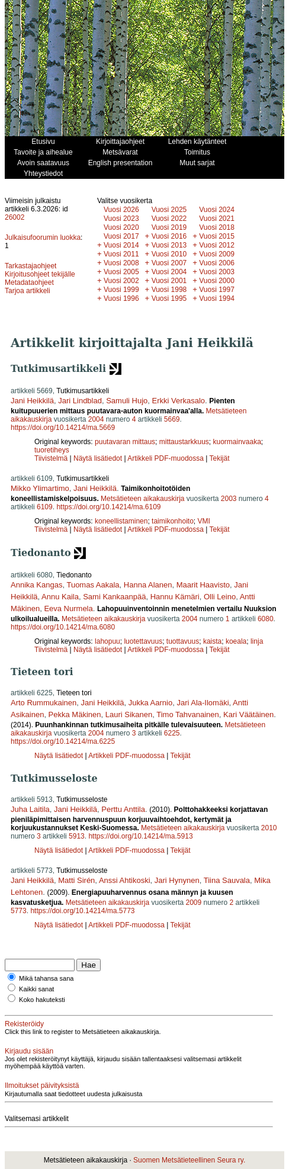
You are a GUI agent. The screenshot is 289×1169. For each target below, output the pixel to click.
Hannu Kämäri (175, 596)
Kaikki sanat (36, 989)
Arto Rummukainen (43, 702)
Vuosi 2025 (169, 209)
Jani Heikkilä (32, 400)
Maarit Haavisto (203, 584)
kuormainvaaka (237, 442)
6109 (45, 507)
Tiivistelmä (51, 458)
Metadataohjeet (29, 282)
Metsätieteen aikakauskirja (142, 498)
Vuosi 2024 (217, 209)
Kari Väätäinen (248, 714)
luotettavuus (143, 641)
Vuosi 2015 (217, 236)
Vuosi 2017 (121, 236)
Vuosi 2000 (217, 281)
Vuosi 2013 (169, 245)
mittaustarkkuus (184, 442)
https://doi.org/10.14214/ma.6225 (63, 741)
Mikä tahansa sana (46, 978)
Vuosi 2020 (121, 227)
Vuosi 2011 (121, 254)
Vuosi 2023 (121, 218)
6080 (266, 619)
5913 (77, 836)
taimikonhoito (173, 521)
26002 (14, 217)
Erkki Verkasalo (178, 400)
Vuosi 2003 (217, 272)
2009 (193, 902)
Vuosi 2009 (217, 254)
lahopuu (107, 641)
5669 (172, 419)
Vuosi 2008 (121, 263)
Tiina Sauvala (227, 880)
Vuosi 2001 (169, 281)
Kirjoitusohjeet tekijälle (40, 274)
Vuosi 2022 (169, 218)
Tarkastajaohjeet (30, 266)
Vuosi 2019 (169, 227)
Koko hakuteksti (42, 999)
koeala (236, 641)
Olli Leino (220, 596)
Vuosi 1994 (217, 298)
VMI (204, 521)
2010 (269, 828)
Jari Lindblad (80, 400)
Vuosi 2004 (169, 272)
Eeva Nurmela (68, 608)
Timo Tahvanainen (187, 714)
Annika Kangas (36, 584)
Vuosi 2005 (121, 272)
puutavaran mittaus (125, 442)
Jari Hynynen (177, 880)
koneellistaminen (121, 521)
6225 (172, 733)
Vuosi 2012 (217, 245)
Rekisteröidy (24, 1024)
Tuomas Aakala (92, 584)
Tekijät (220, 458)
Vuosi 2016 (169, 236)
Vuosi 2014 (121, 245)
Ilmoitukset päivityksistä (42, 1085)
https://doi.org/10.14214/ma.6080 (63, 627)
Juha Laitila (30, 809)
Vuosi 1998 (169, 289)
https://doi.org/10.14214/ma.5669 (63, 427)
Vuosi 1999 (121, 289)
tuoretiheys (51, 450)
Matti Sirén (76, 880)
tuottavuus (182, 641)
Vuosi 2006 (217, 263)
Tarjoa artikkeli (27, 291)
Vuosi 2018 (217, 227)
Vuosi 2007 (169, 263)
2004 (96, 419)
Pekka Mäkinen (75, 714)
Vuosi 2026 (121, 209)
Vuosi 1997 (217, 289)
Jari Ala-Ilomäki (202, 702)
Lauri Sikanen (129, 714)
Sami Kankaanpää (114, 596)
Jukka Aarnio (150, 702)
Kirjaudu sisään (29, 1051)
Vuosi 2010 (169, 254)
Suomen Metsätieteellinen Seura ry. (189, 1160)
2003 (229, 498)
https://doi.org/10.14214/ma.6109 (108, 507)
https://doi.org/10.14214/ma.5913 (140, 836)
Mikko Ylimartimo (40, 488)
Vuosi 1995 (169, 298)
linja (257, 641)
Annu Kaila (60, 596)
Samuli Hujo (126, 400)
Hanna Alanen (148, 584)
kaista (212, 641)
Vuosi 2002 (121, 281)
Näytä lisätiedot (98, 458)
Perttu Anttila (123, 809)
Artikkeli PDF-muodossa (165, 458)
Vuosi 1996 (121, 298)
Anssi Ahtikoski (124, 880)
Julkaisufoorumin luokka (43, 237)
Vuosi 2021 (217, 218)
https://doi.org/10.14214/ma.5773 (82, 911)
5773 (19, 911)
